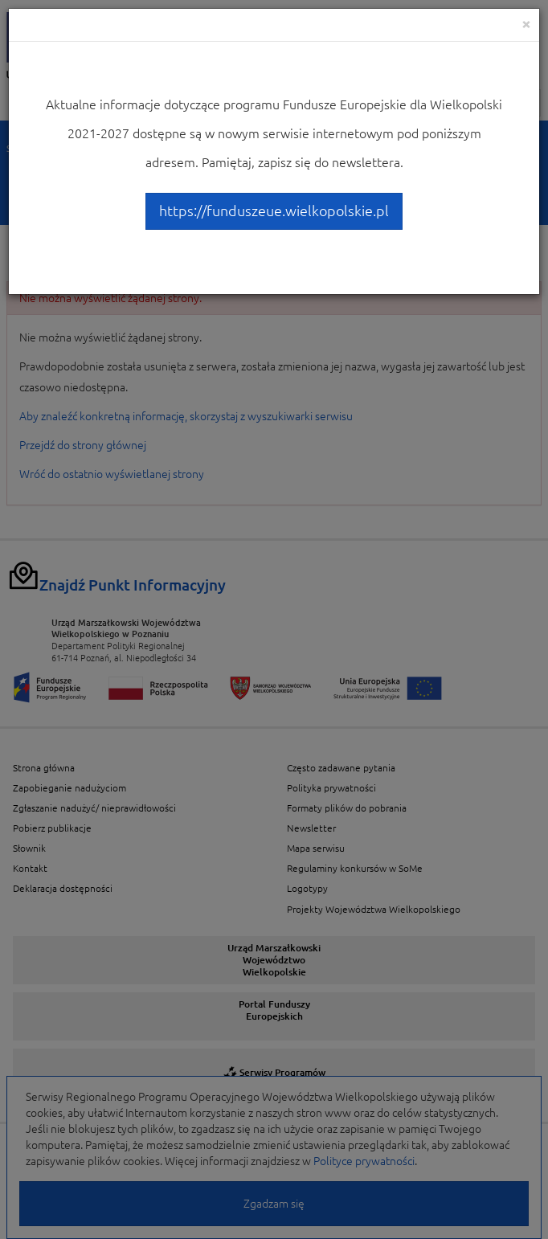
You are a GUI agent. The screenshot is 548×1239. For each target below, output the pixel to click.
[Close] (526, 23)
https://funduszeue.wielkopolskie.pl (274, 210)
